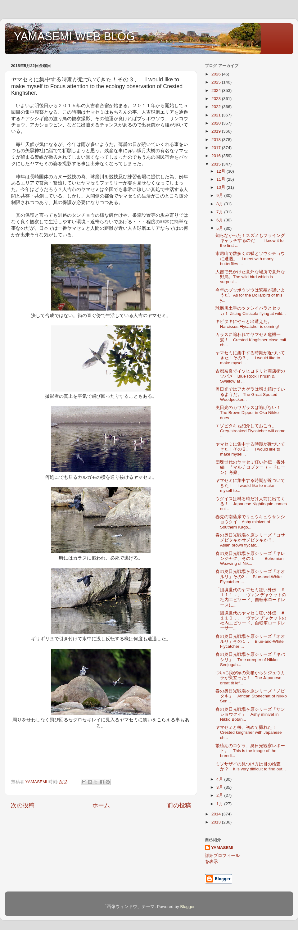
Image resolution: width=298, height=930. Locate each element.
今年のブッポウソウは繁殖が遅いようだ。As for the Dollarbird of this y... (250, 295)
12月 (221, 171)
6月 (220, 220)
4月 (220, 779)
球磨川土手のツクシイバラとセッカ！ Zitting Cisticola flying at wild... (250, 310)
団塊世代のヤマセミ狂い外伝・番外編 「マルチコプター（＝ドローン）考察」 (250, 467)
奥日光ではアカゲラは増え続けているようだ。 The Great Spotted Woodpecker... (250, 394)
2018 (216, 139)
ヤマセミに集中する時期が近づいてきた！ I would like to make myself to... (250, 485)
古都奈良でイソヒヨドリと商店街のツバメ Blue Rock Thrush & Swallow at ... (250, 376)
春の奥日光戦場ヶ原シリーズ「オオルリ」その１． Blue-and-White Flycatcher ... (250, 641)
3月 (220, 787)
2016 (216, 155)
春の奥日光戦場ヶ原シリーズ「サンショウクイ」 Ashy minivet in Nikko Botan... (250, 714)
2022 (216, 106)
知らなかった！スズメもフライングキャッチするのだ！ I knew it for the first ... (250, 240)
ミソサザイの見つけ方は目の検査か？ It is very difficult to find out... (250, 766)
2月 (220, 795)
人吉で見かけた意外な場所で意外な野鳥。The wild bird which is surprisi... (250, 277)
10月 (221, 187)
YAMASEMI (222, 847)
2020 (216, 123)
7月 (220, 212)
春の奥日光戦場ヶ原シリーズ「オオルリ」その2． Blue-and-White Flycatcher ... (250, 576)
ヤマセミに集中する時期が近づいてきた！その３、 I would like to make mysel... (250, 358)
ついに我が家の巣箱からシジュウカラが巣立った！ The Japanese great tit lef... (250, 677)
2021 (216, 115)
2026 (216, 74)
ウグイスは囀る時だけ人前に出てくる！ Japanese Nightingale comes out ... (251, 504)
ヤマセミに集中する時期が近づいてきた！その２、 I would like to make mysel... (250, 449)
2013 (216, 822)
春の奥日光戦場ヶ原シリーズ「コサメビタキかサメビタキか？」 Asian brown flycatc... (250, 540)
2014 (216, 814)
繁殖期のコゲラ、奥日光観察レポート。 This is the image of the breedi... (250, 750)
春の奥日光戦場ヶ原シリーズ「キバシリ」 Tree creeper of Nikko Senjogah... (250, 659)
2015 (216, 164)
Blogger (187, 906)
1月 (220, 803)
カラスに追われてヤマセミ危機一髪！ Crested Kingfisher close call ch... (250, 339)
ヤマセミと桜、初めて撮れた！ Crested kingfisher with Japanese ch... (248, 732)
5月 (220, 228)
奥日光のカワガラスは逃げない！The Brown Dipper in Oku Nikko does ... (248, 412)
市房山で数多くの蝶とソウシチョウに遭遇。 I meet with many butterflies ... (250, 258)
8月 (220, 204)
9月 (220, 195)
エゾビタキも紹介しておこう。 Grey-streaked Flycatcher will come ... (250, 431)
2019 (216, 131)
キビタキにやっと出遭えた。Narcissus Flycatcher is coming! (247, 324)
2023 (216, 98)
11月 (221, 179)
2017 (216, 147)
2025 (216, 82)
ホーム (101, 805)
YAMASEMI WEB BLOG (74, 36)
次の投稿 (22, 805)
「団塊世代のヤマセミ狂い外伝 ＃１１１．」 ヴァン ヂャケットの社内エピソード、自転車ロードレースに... (251, 597)
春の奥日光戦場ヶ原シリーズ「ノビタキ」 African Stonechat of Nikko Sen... (251, 696)
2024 (216, 90)
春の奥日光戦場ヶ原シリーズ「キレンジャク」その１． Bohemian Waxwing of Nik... (250, 558)
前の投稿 (179, 805)
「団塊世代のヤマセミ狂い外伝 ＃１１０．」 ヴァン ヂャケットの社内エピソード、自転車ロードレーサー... (251, 621)
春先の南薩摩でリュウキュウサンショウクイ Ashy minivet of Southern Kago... (250, 522)
